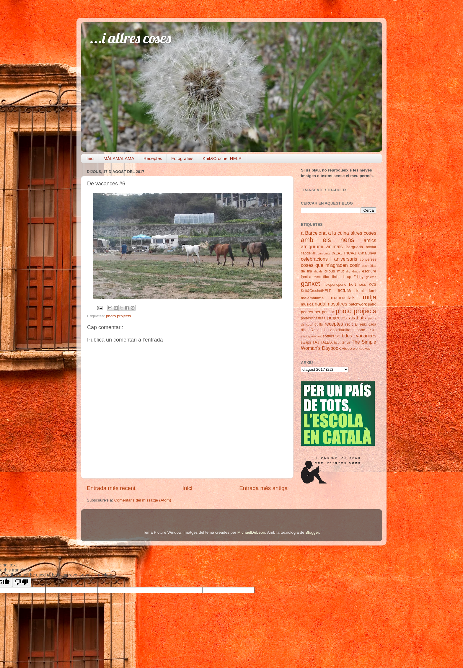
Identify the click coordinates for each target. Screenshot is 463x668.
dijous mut (334, 271)
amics (370, 240)
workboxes (361, 349)
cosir (355, 265)
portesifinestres (313, 318)
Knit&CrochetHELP (316, 291)
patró (372, 304)
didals (318, 271)
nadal (321, 303)
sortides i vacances (355, 335)
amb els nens (327, 240)
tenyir (346, 342)
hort (352, 284)
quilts (318, 324)
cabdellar (308, 253)
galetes (371, 277)
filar (326, 277)
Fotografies (182, 158)
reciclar (351, 324)
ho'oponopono (335, 284)
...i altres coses (130, 38)
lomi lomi (366, 290)
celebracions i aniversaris (329, 259)
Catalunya (367, 253)
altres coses (363, 233)
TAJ (315, 342)
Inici (90, 158)
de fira (306, 271)
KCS (372, 284)
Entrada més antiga (263, 488)
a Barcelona (314, 233)
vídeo (347, 348)
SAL (373, 330)
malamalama (312, 298)
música (307, 304)
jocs (362, 284)
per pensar (324, 312)
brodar (371, 247)
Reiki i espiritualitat (331, 330)
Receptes (153, 158)
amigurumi (312, 246)
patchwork (358, 304)
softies (328, 336)
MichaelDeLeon (251, 532)
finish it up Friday (347, 277)
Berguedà (354, 247)
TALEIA (327, 342)
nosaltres (337, 303)
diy (348, 271)
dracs (356, 271)
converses (368, 259)
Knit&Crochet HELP (222, 158)
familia (306, 277)
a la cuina (338, 233)
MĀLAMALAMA (118, 158)
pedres (307, 312)
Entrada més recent (111, 488)
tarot (337, 342)
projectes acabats (346, 317)
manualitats (343, 297)
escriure (369, 271)
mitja (369, 297)
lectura (344, 290)
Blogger (312, 532)
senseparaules (311, 336)
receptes (334, 323)
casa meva (344, 252)
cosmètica (369, 265)
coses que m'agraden (324, 265)
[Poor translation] (21, 582)
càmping (323, 253)
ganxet (310, 283)
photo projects (118, 316)
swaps (306, 342)
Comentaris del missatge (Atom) (142, 500)
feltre (317, 277)
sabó (360, 330)
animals (334, 246)
